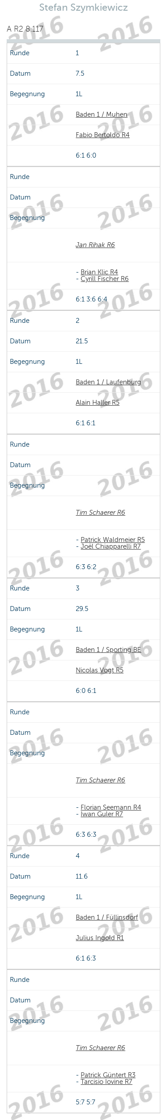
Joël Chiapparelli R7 (111, 546)
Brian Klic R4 (99, 272)
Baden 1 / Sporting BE (108, 649)
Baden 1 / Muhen (101, 114)
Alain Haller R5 (97, 402)
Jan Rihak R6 (95, 244)
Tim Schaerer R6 (100, 512)
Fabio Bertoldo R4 (103, 134)
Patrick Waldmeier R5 (113, 539)
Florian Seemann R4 (111, 807)
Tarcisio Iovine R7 (106, 1081)
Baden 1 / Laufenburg (108, 382)
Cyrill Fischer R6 (105, 278)
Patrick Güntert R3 (108, 1075)
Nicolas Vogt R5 (99, 670)
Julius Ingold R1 (100, 937)
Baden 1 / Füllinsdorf (107, 917)
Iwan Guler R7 (102, 814)
